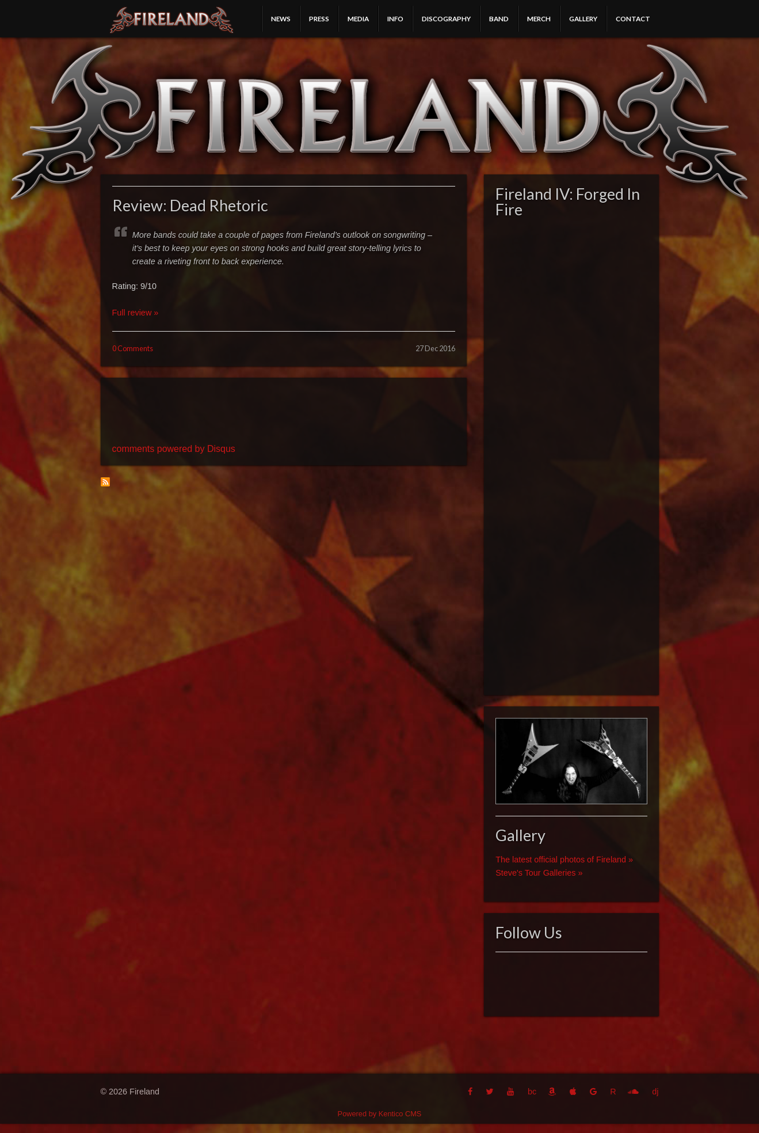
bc (532, 1091)
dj (655, 1091)
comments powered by (173, 449)
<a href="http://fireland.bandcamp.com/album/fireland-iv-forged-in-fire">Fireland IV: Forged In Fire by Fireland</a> (571, 453)
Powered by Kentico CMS (380, 1113)
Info (395, 18)
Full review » (135, 312)
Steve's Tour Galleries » (538, 872)
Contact (633, 18)
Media (358, 18)
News (281, 18)
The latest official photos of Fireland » (564, 859)
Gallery (583, 18)
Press (319, 18)
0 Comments (132, 348)
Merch (539, 18)
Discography (446, 18)
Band (499, 18)
